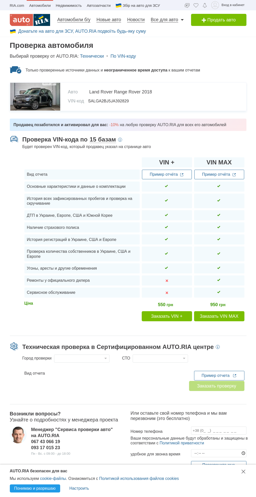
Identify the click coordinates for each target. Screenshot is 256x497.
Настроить (79, 488)
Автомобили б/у (74, 19)
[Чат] (187, 5)
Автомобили (40, 5)
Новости (136, 19)
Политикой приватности (182, 443)
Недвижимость (69, 5)
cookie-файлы (53, 478)
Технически (92, 56)
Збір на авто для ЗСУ (138, 6)
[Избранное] (196, 5)
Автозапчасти (99, 5)
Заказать (166, 316)
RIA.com (17, 5)
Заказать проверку (216, 385)
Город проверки (37, 358)
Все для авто (164, 19)
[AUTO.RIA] (30, 20)
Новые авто (108, 19)
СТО (126, 358)
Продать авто (219, 19)
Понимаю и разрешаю (34, 488)
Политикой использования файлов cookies (139, 478)
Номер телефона (147, 431)
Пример (167, 174)
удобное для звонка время (155, 454)
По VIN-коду (123, 56)
